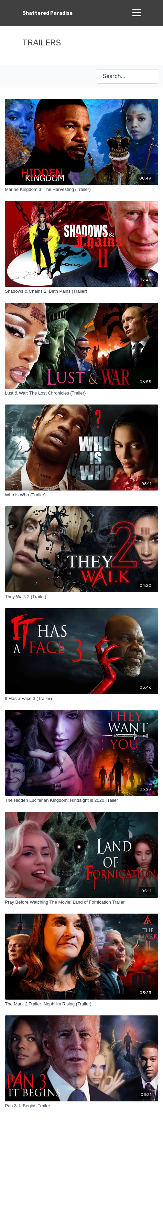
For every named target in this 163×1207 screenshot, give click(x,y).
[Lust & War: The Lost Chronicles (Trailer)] (81, 393)
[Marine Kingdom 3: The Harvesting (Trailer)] (81, 189)
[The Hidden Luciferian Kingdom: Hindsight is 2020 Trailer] (81, 800)
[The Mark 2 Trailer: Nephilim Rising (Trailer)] (81, 1004)
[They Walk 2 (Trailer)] (81, 596)
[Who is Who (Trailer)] (81, 495)
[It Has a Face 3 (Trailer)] (81, 698)
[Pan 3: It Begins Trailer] (81, 1105)
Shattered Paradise (47, 13)
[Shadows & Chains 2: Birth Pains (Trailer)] (81, 291)
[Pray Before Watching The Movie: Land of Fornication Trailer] (81, 902)
